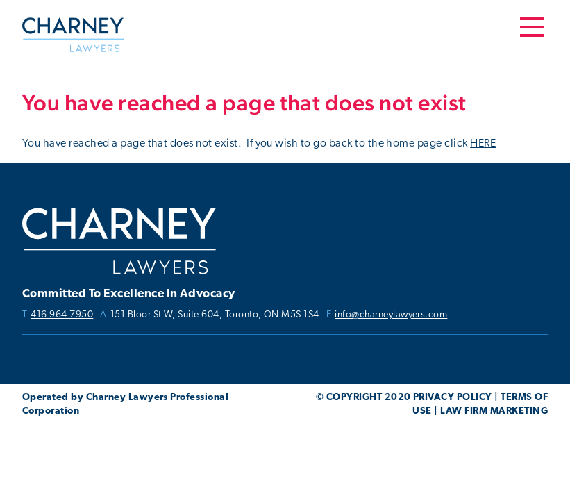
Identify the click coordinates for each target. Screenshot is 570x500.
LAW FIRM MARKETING (494, 411)
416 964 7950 (62, 315)
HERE (483, 143)
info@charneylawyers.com (391, 315)
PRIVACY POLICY (452, 397)
